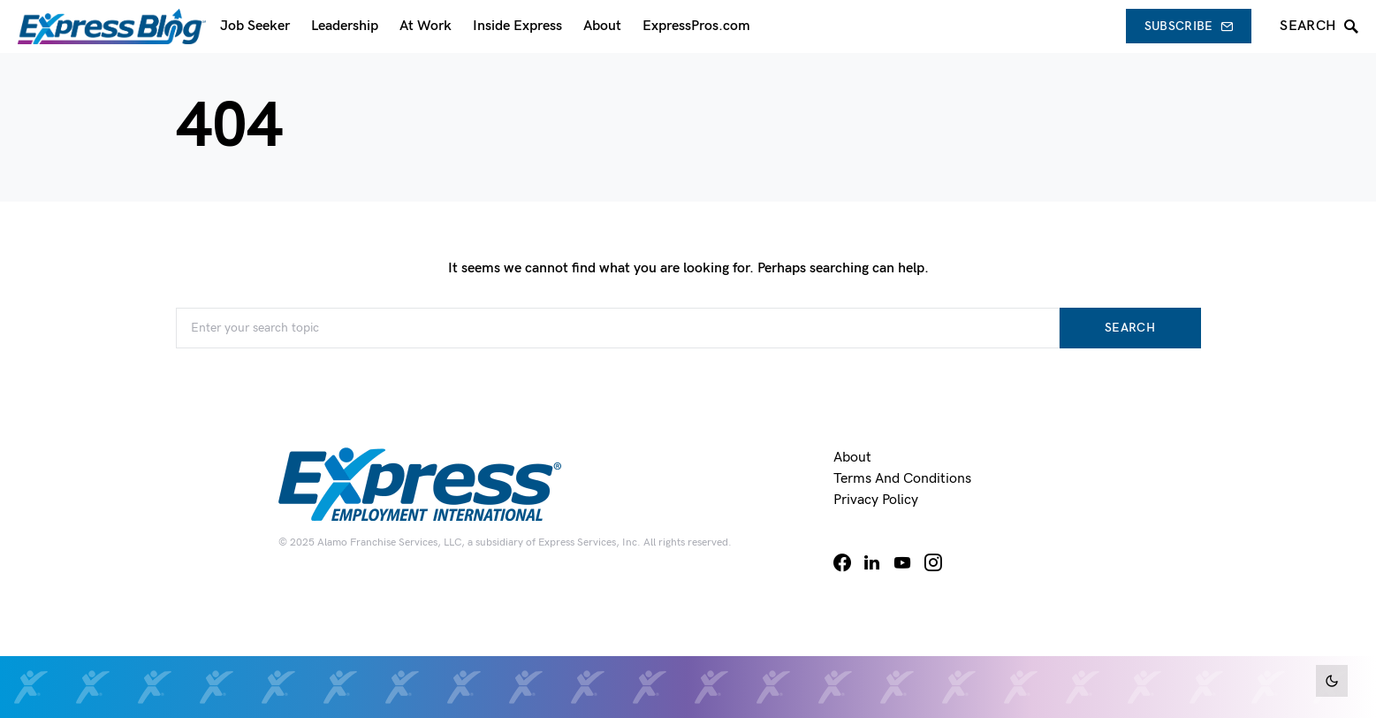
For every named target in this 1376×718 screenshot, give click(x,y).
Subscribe (1189, 26)
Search (1130, 327)
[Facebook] (842, 562)
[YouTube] (902, 562)
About (852, 457)
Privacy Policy (875, 500)
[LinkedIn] (871, 562)
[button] (1332, 681)
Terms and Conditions (902, 478)
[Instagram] (933, 562)
